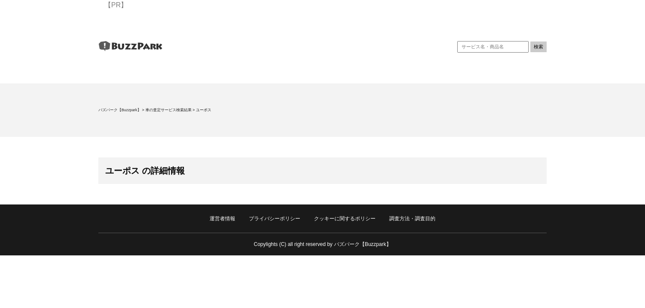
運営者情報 (222, 219)
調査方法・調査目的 (412, 219)
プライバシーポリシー (274, 219)
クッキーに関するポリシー (345, 219)
